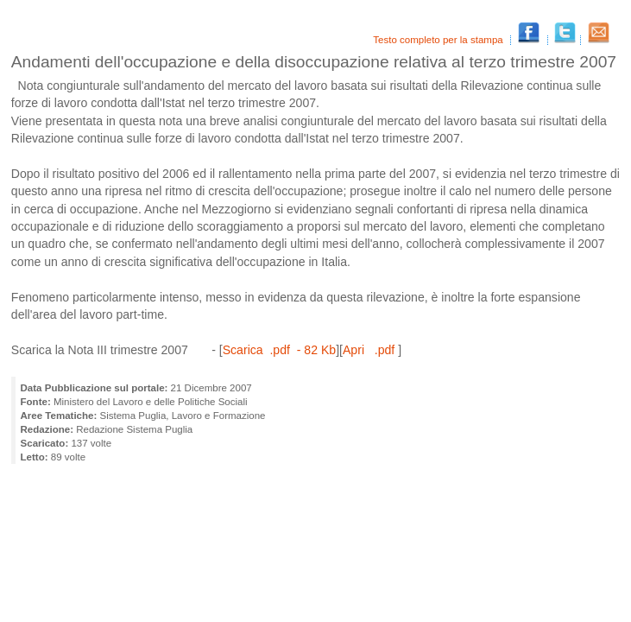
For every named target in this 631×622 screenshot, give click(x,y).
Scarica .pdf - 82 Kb (279, 350)
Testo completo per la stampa (439, 40)
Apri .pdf (370, 350)
